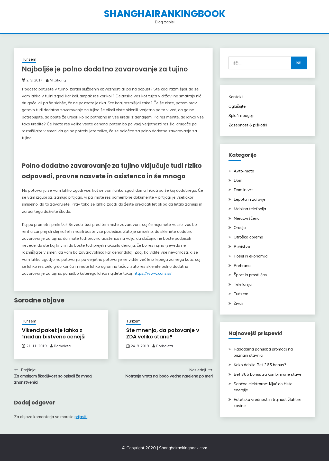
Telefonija (243, 284)
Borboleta (62, 346)
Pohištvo (242, 246)
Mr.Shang (58, 80)
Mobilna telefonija (250, 208)
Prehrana (242, 265)
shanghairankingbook (164, 13)
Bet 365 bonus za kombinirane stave (267, 374)
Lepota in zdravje (250, 199)
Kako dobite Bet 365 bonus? (260, 364)
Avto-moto (244, 170)
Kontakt (236, 96)
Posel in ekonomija (251, 256)
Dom (238, 180)
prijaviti (81, 416)
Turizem (29, 59)
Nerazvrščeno (247, 218)
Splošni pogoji (241, 115)
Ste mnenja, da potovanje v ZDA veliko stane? (162, 333)
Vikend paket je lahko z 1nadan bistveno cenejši (54, 333)
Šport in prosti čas (250, 274)
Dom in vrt (243, 189)
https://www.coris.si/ (152, 273)
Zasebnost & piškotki (248, 124)
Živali (238, 303)
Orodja (240, 227)
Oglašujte (237, 106)
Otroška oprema (248, 236)
